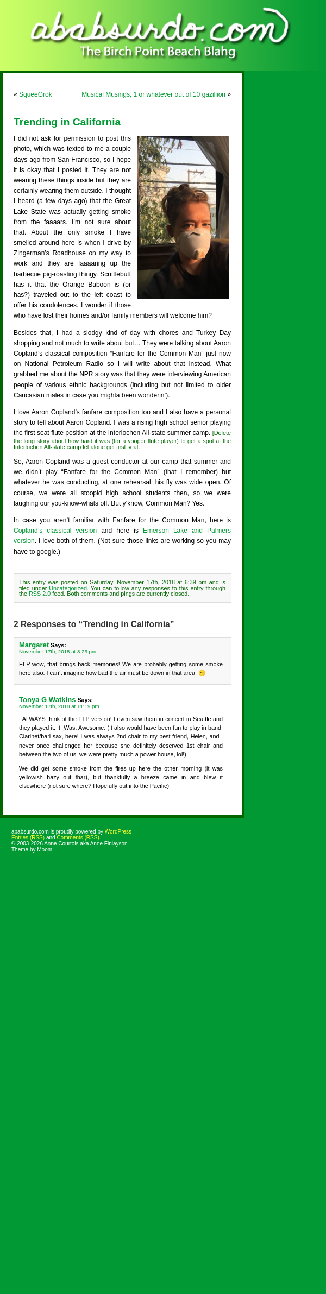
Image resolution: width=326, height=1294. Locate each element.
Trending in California (67, 122)
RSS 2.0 (40, 593)
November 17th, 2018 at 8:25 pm (57, 651)
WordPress (118, 832)
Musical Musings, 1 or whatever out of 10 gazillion (153, 94)
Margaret (34, 645)
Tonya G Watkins (47, 700)
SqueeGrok (35, 94)
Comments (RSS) (78, 838)
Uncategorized (68, 588)
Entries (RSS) (28, 838)
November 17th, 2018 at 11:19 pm (59, 706)
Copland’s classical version (55, 530)
